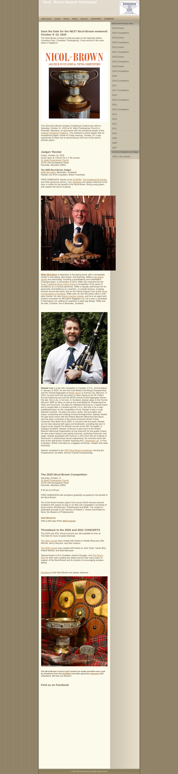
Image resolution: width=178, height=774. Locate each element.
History (66, 19)
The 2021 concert (49, 541)
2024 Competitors (120, 33)
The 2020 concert (49, 548)
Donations (45, 572)
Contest (57, 19)
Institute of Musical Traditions (54, 133)
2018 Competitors (120, 81)
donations (77, 182)
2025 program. (69, 521)
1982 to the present (121, 156)
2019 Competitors (120, 71)
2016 (114, 95)
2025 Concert (46, 19)
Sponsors (84, 19)
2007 (114, 148)
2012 (114, 124)
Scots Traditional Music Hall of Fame (58, 284)
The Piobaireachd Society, (95, 180)
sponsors (94, 673)
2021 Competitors (120, 52)
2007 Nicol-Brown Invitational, (78, 450)
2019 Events (118, 66)
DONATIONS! (96, 19)
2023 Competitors (120, 42)
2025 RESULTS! (48, 518)
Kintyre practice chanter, (73, 296)
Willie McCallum (48, 172)
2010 (114, 133)
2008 (114, 143)
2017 (114, 85)
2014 (114, 114)
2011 (114, 128)
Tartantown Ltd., (92, 441)
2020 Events (118, 57)
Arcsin (105, 771)
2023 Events (118, 38)
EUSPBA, (77, 180)
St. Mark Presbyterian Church (55, 160)
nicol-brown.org (85, 771)
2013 (114, 119)
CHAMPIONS (109, 19)
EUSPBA (66, 673)
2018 (114, 76)
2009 (114, 138)
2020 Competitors (120, 61)
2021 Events (118, 47)
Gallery (75, 19)
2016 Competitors (120, 100)
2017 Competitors (120, 90)
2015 (114, 105)
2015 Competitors (120, 109)
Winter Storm (75, 393)
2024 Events (118, 28)
